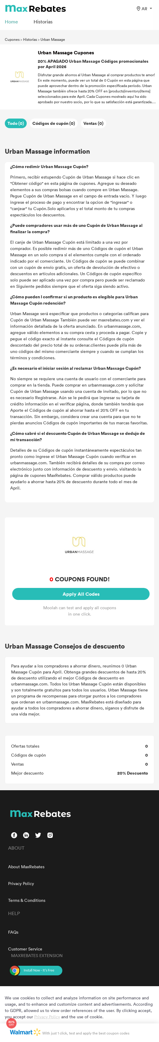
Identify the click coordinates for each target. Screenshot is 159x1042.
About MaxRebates (26, 866)
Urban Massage (52, 39)
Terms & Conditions (26, 900)
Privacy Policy (21, 883)
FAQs (13, 932)
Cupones (12, 39)
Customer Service (25, 949)
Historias (30, 39)
